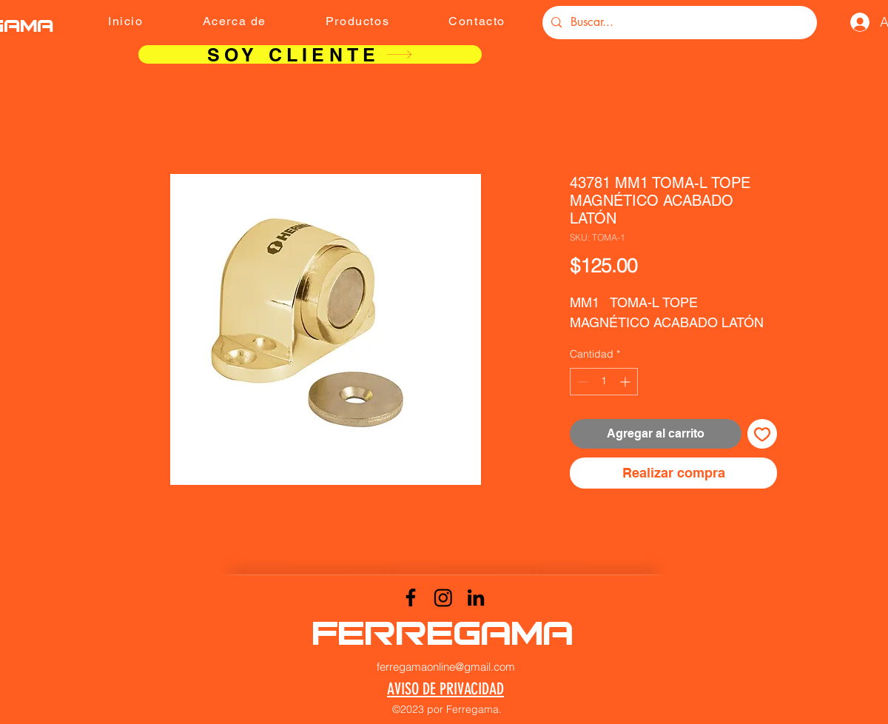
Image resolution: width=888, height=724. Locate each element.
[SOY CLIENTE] (310, 54)
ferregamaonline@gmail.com (446, 667)
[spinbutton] (604, 382)
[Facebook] (411, 597)
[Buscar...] (678, 22)
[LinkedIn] (476, 597)
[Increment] (626, 382)
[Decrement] (581, 382)
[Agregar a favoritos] (762, 434)
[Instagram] (443, 597)
